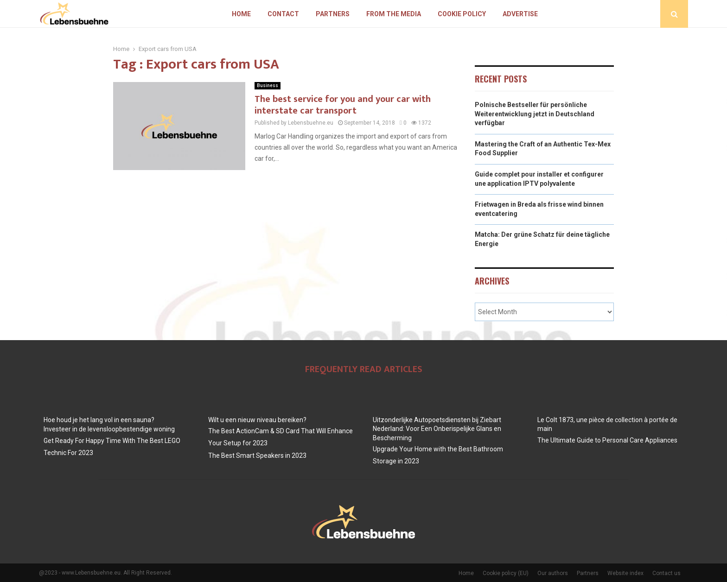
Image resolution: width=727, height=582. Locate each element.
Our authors (552, 573)
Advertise (520, 14)
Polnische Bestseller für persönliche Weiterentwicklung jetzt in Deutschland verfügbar (534, 114)
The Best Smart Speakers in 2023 (257, 455)
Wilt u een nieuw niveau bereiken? (257, 420)
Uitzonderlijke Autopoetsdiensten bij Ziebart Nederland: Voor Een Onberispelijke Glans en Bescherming (437, 429)
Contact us (666, 573)
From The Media (393, 14)
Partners (333, 14)
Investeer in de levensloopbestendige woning (109, 429)
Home (241, 14)
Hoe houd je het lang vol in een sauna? (99, 420)
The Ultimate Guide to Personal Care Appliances (607, 440)
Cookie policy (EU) (506, 573)
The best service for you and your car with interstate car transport (343, 105)
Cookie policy (462, 14)
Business (267, 85)
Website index (625, 573)
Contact (283, 14)
